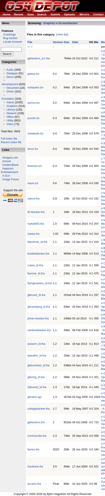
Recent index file (11, 142)
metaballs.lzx (35, 133)
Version (58, 42)
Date (75, 42)
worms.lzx (33, 102)
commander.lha (36, 435)
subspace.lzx (35, 87)
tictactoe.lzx (34, 165)
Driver (10, 91)
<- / (29, 46)
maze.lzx (32, 183)
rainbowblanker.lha (38, 330)
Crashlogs (8, 34)
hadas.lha (33, 233)
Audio (9, 69)
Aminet (6, 161)
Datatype (12, 73)
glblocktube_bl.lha (38, 365)
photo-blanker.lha (38, 318)
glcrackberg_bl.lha (38, 306)
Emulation (8, 98)
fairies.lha (33, 449)
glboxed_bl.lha (36, 295)
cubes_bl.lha (35, 265)
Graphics (12, 106)
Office (10, 116)
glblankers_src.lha (38, 58)
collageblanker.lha (38, 408)
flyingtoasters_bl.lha (39, 283)
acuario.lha (34, 483)
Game (10, 102)
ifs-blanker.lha (35, 212)
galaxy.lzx (33, 73)
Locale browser (11, 41)
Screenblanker (68, 23)
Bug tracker (9, 38)
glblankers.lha (35, 422)
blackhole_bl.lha (37, 241)
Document (12, 87)
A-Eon (6, 175)
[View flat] (62, 34)
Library (10, 109)
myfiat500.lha (35, 223)
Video (9, 124)
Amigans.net (10, 157)
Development (10, 84)
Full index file (9, 138)
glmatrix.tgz (34, 397)
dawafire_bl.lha (36, 355)
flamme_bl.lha (36, 273)
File (29, 42)
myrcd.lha (33, 198)
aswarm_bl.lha (36, 343)
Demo (10, 77)
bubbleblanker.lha (38, 253)
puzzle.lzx (33, 118)
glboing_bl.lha (35, 377)
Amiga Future (10, 179)
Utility (9, 120)
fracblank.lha (35, 466)
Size (66, 42)
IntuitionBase (10, 164)
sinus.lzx (32, 148)
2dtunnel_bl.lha (36, 387)
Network (11, 113)
